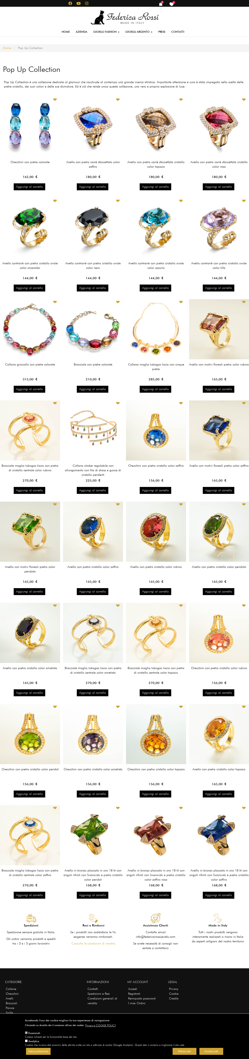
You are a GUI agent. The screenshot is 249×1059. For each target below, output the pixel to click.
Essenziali (34, 1033)
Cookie (174, 994)
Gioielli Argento (138, 31)
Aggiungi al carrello (29, 187)
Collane (11, 989)
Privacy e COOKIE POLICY (100, 1025)
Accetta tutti (211, 1051)
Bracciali (11, 1003)
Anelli (9, 998)
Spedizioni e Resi (98, 994)
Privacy (173, 989)
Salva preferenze (38, 1051)
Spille (9, 1013)
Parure (10, 1008)
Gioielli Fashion (106, 31)
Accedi (132, 989)
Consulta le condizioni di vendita (93, 943)
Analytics (33, 1041)
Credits (173, 998)
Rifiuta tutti (184, 1051)
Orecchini (12, 994)
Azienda (81, 31)
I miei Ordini (136, 1003)
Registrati (134, 994)
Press (161, 31)
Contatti (177, 31)
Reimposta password (142, 998)
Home (66, 31)
